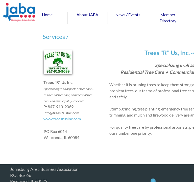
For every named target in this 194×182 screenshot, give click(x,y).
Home (47, 14)
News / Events (127, 14)
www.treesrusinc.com (62, 118)
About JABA (87, 14)
